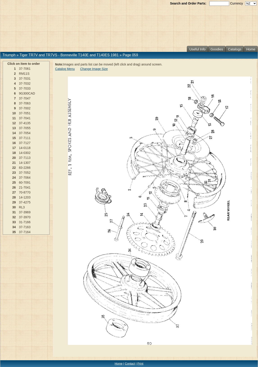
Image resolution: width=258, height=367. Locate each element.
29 (14, 202)
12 (14, 123)
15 (14, 138)
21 (14, 162)
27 (14, 192)
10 (14, 113)
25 (14, 182)
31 (14, 212)
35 (14, 232)
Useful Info (197, 49)
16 (14, 143)
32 (14, 217)
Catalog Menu (65, 69)
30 (14, 207)
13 (14, 128)
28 (14, 197)
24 (14, 177)
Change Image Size (94, 69)
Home (250, 49)
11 (14, 118)
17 (14, 148)
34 (14, 227)
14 (14, 133)
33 (14, 222)
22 (14, 167)
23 (14, 172)
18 (14, 153)
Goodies (216, 49)
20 (14, 158)
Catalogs (234, 49)
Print (140, 363)
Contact (130, 363)
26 (14, 187)
